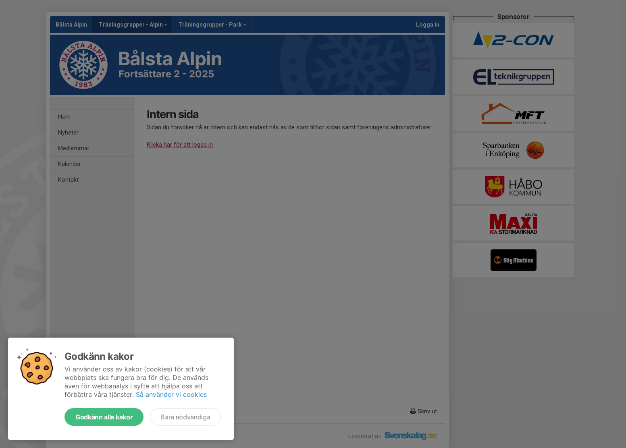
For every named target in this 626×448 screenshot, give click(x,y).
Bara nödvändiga (185, 417)
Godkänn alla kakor (104, 417)
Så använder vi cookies (171, 394)
